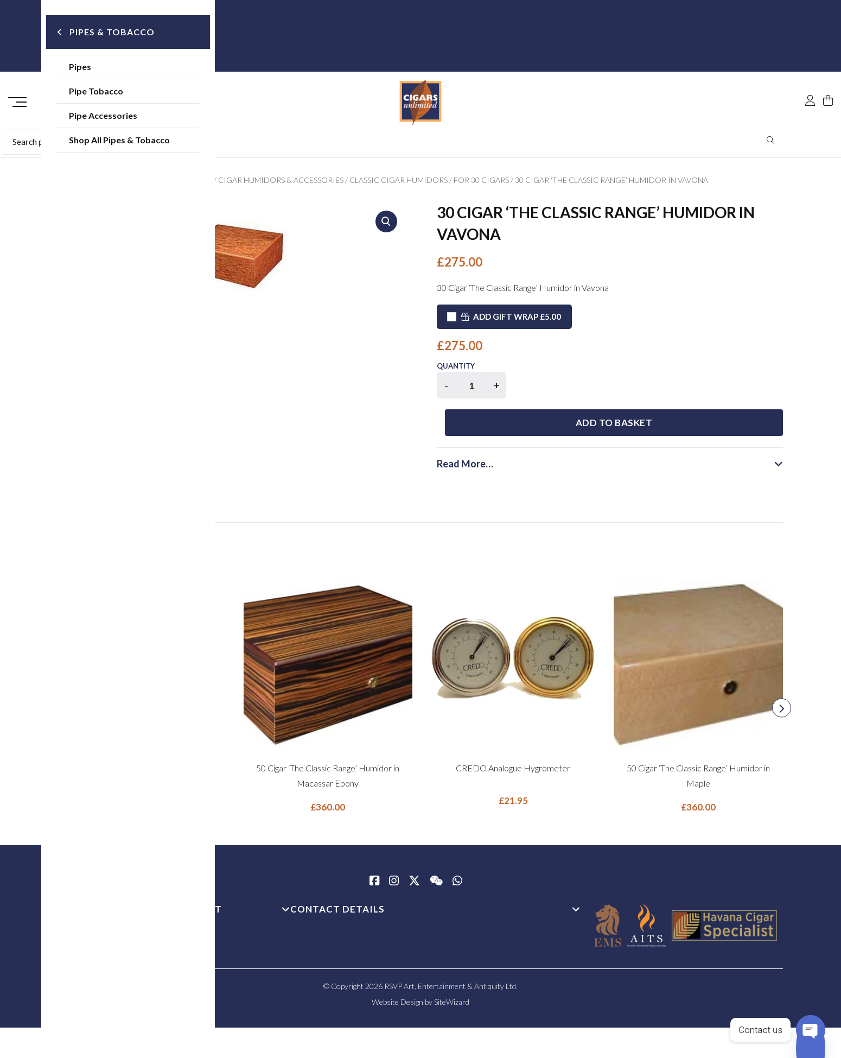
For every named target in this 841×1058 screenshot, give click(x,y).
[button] (386, 225)
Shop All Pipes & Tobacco (137, 141)
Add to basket (650, 390)
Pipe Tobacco (114, 92)
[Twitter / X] (414, 849)
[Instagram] (394, 849)
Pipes (98, 67)
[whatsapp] (457, 849)
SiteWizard (451, 969)
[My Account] (810, 77)
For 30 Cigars (481, 183)
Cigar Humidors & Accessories (280, 183)
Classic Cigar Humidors (398, 183)
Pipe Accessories (121, 116)
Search (771, 143)
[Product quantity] (471, 389)
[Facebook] (374, 849)
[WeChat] (436, 849)
